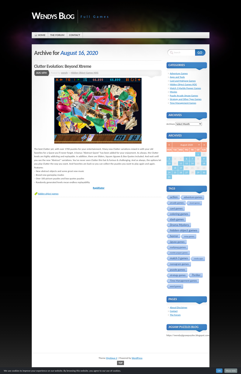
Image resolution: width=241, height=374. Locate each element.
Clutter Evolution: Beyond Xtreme (62, 66)
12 (181, 163)
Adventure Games (179, 73)
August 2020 (187, 144)
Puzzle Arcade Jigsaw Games (184, 95)
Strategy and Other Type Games (185, 99)
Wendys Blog (53, 15)
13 (186, 163)
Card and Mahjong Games (183, 80)
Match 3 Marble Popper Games (185, 88)
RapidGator (98, 188)
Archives (171, 124)
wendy (64, 72)
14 (192, 163)
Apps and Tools (177, 77)
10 (169, 163)
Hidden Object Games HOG (84, 72)
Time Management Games (183, 103)
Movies (173, 91)
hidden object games (48, 193)
